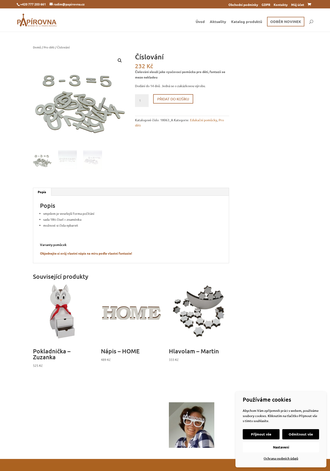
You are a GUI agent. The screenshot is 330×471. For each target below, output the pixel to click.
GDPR (266, 5)
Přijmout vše (261, 434)
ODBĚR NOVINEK (285, 21)
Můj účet (297, 5)
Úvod (200, 22)
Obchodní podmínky (243, 5)
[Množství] (142, 100)
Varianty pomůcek (53, 245)
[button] (120, 60)
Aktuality (218, 22)
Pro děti (49, 47)
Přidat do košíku (173, 98)
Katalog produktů (246, 22)
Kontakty (281, 5)
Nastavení (281, 447)
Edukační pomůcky (203, 120)
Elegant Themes (60, 465)
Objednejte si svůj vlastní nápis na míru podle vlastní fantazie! (86, 253)
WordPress (93, 465)
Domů (37, 47)
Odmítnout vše (301, 434)
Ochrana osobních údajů (281, 458)
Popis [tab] (42, 192)
